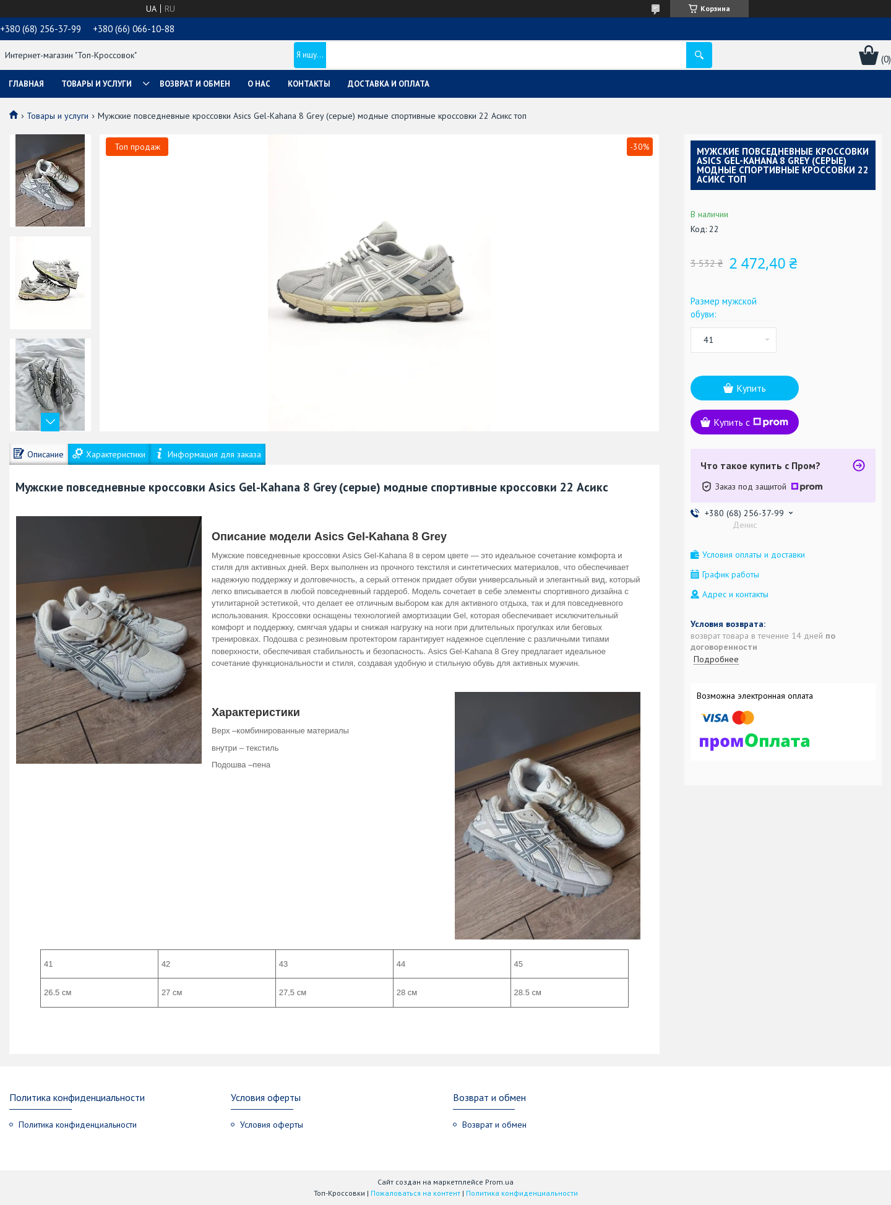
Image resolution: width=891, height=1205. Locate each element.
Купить (751, 388)
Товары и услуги (96, 84)
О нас (259, 84)
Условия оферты (271, 1124)
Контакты (309, 84)
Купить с (750, 422)
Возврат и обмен (195, 84)
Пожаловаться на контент (415, 1193)
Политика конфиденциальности (78, 1124)
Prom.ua (499, 1181)
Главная (26, 84)
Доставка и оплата (388, 84)
